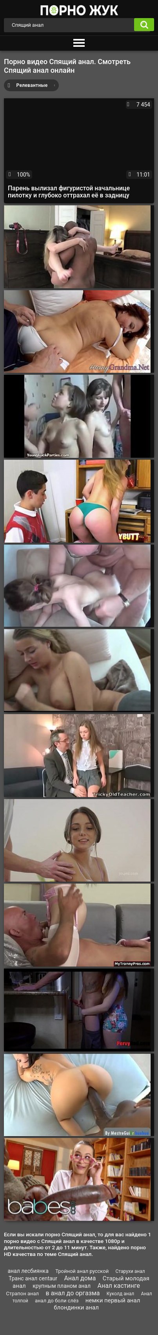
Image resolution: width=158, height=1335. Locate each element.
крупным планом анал (62, 1286)
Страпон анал (22, 1293)
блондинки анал (76, 1307)
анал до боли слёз (56, 1301)
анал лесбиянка (27, 1271)
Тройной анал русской (82, 1271)
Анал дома (80, 1278)
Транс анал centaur (33, 1278)
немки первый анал (112, 1300)
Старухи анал (130, 1271)
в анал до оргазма (73, 1293)
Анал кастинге (118, 1285)
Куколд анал (120, 1293)
